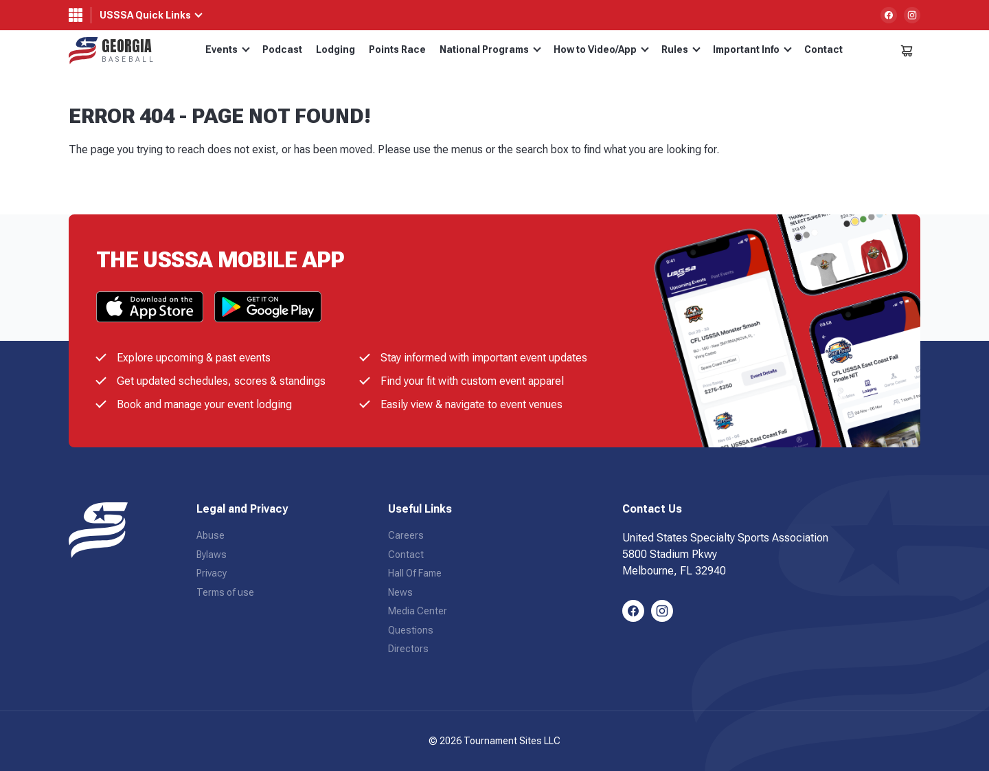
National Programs (490, 49)
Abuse (210, 535)
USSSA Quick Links (145, 15)
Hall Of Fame (415, 573)
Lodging (335, 49)
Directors (408, 648)
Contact (823, 49)
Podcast (282, 49)
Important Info (752, 49)
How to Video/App (601, 49)
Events (227, 49)
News (400, 592)
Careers (406, 535)
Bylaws (211, 554)
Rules (681, 49)
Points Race (397, 49)
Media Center (417, 610)
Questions (410, 630)
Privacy (211, 573)
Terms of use (225, 592)
